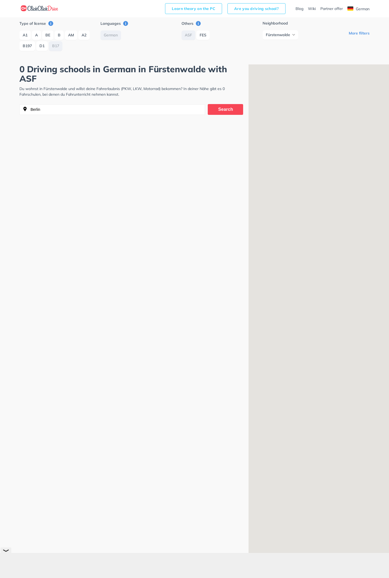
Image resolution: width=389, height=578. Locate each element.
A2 (84, 35)
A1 (25, 35)
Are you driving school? (256, 8)
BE (47, 35)
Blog (299, 8)
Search (225, 109)
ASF (188, 35)
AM (71, 35)
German (358, 8)
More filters (359, 33)
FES (203, 35)
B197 (27, 45)
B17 (55, 45)
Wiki (312, 8)
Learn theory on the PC (193, 8)
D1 (42, 45)
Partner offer (331, 8)
